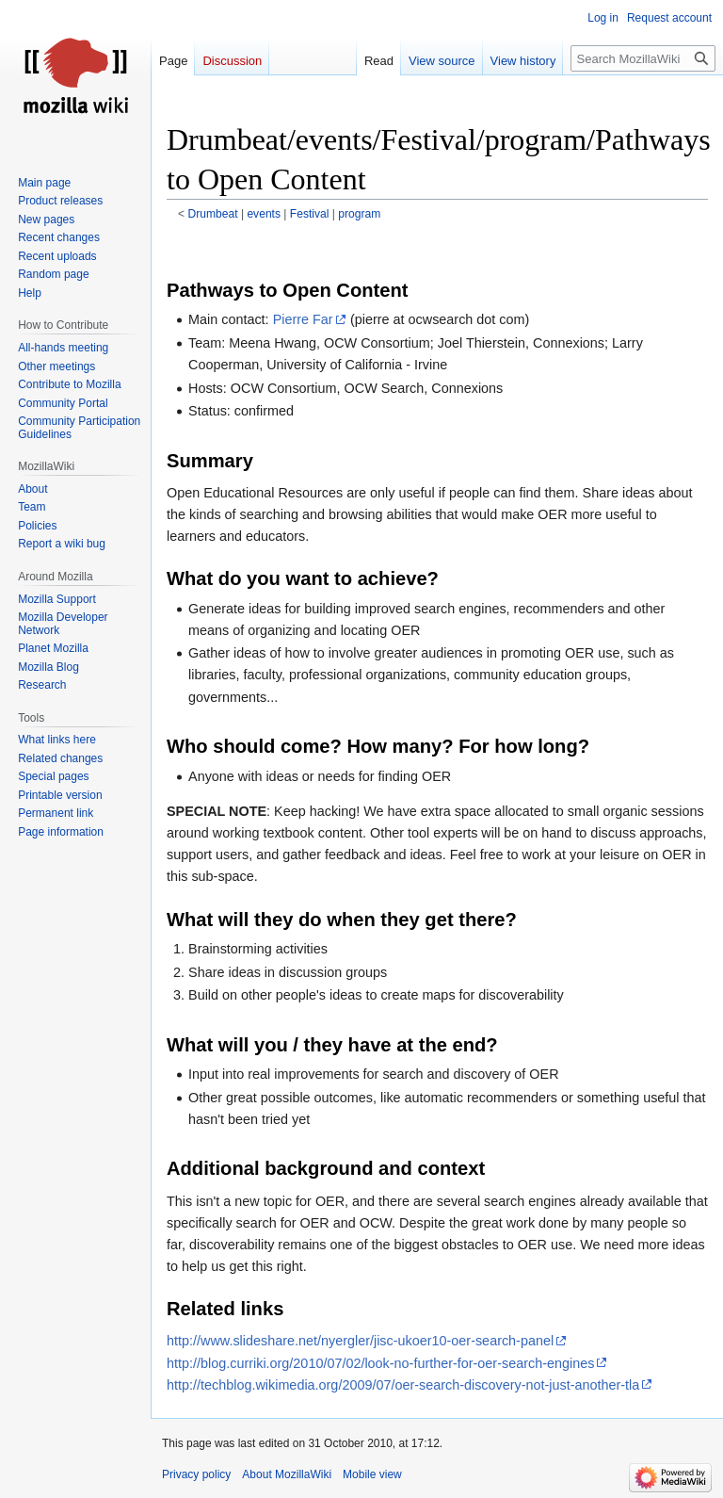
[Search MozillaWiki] (642, 58)
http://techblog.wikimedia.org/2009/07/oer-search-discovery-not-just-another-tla (403, 1384)
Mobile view (372, 1474)
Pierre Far (303, 319)
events (264, 213)
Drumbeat (213, 213)
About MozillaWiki (286, 1474)
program (359, 213)
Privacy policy (196, 1474)
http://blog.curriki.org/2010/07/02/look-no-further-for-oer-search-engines (380, 1363)
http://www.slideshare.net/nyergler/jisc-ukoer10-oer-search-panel (360, 1340)
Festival (309, 213)
